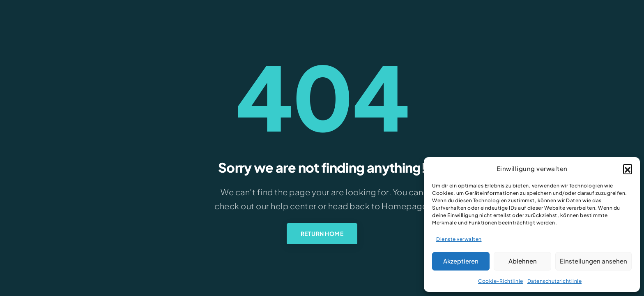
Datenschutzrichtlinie (554, 281)
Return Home (322, 233)
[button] (627, 168)
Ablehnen (522, 261)
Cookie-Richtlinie (500, 281)
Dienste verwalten (459, 239)
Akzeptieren (460, 261)
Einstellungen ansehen (593, 261)
